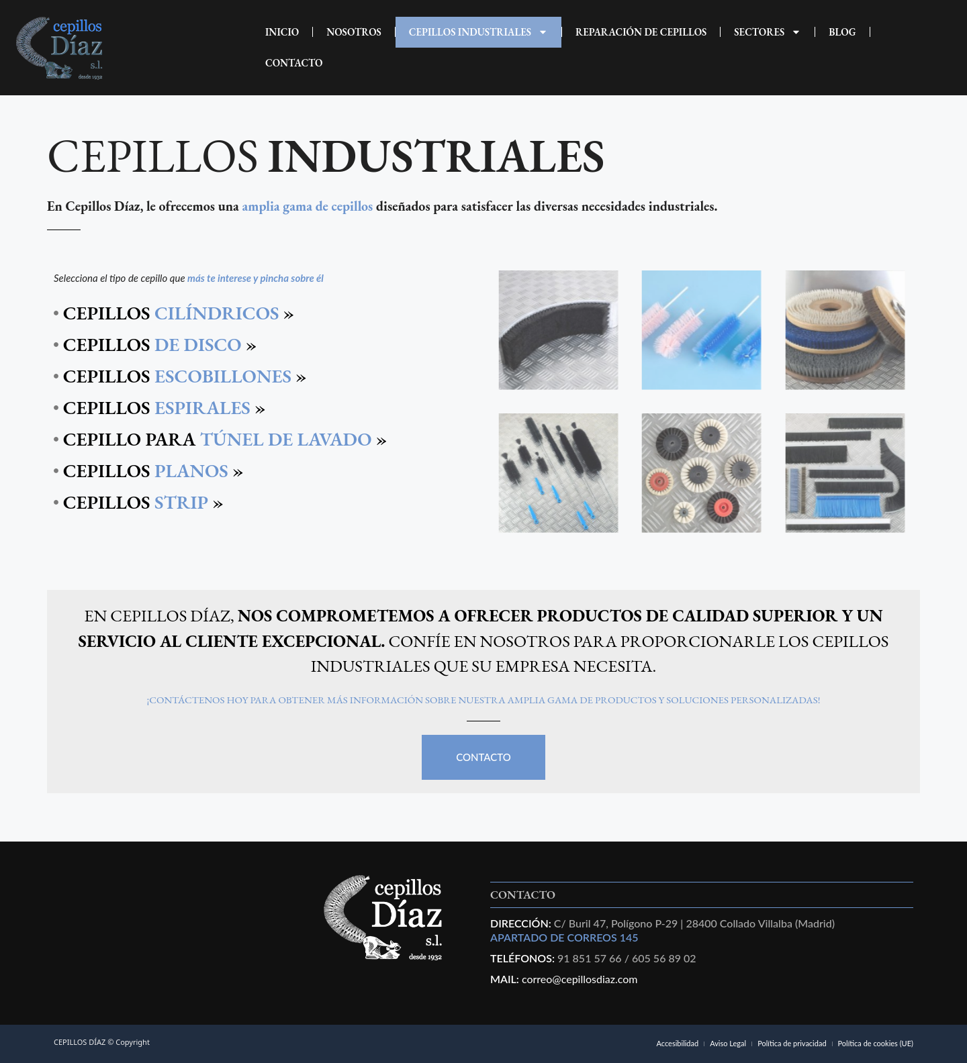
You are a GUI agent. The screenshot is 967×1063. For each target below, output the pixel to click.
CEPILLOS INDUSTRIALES (478, 32)
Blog (842, 32)
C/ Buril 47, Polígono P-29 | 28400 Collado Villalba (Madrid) (693, 923)
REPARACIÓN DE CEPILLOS (640, 32)
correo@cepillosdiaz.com (580, 978)
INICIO (282, 32)
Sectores (767, 32)
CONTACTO (294, 62)
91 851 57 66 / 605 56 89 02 (626, 958)
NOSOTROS (353, 32)
